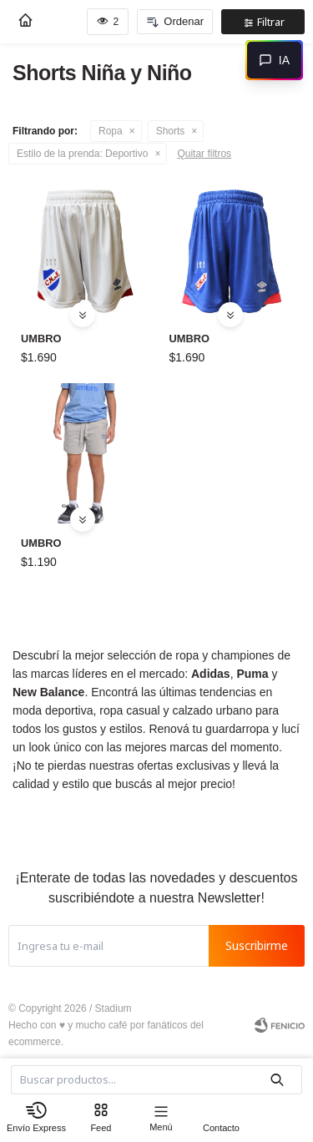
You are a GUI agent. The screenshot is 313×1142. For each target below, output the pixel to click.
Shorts (170, 131)
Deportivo (82, 153)
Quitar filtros (204, 153)
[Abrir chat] (274, 60)
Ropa (110, 131)
